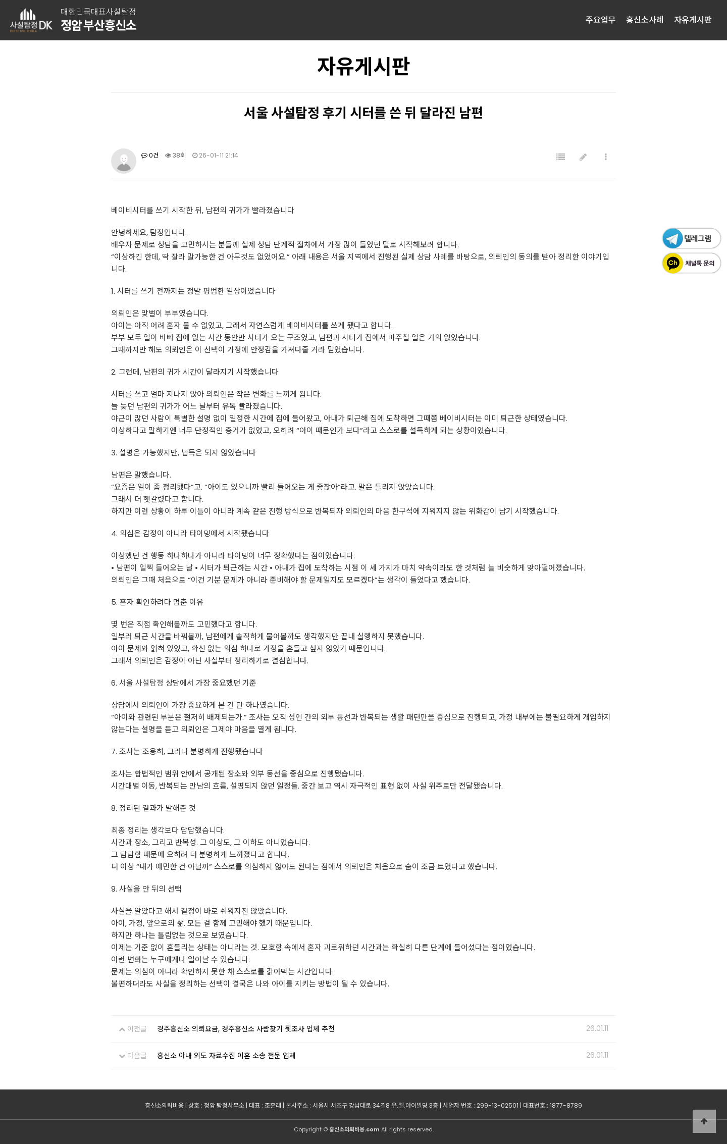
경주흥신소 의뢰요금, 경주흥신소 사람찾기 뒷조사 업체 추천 (246, 1029)
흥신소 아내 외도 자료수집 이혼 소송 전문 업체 (226, 1056)
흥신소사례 (645, 20)
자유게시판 (693, 20)
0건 (150, 155)
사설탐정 (149, 683)
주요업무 (601, 20)
